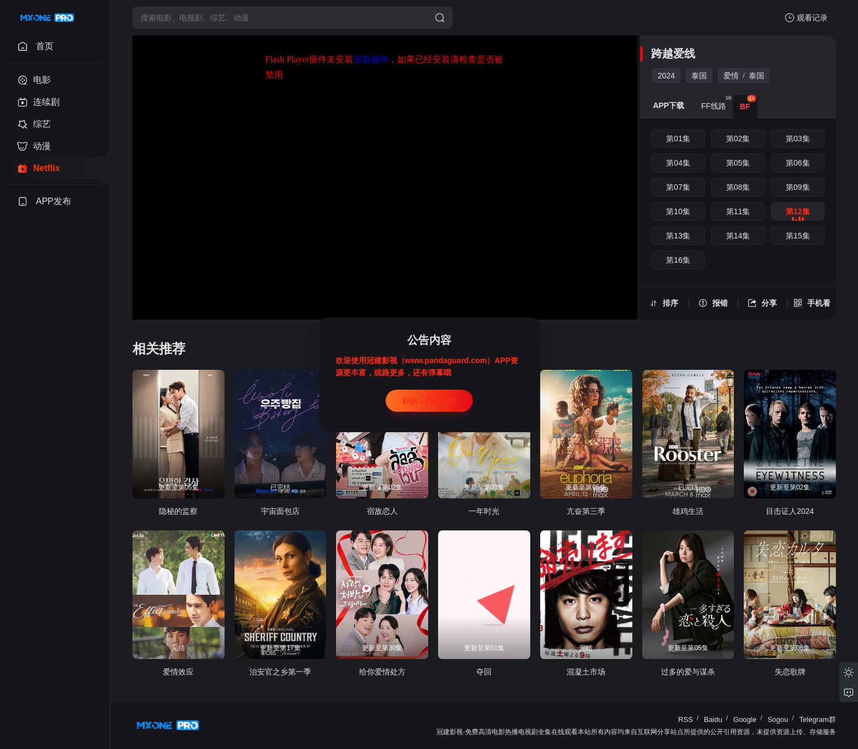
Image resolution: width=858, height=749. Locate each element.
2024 (666, 75)
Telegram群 (818, 719)
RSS (685, 719)
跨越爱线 (673, 53)
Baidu (713, 719)
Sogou (778, 719)
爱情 (731, 75)
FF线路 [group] (717, 102)
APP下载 (668, 105)
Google (744, 719)
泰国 (699, 75)
